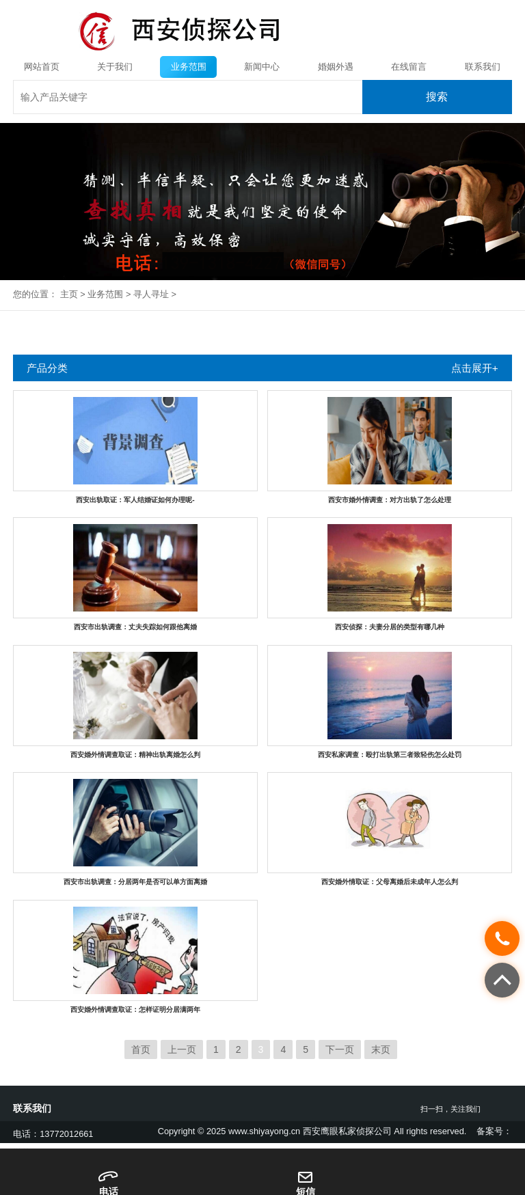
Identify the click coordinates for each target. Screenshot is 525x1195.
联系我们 (482, 66)
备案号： (494, 1131)
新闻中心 (262, 66)
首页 (140, 1049)
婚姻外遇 (335, 66)
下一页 (339, 1049)
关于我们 (115, 66)
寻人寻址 (151, 294)
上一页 (181, 1049)
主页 (69, 294)
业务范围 (188, 66)
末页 (380, 1049)
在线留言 (409, 66)
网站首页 (41, 66)
